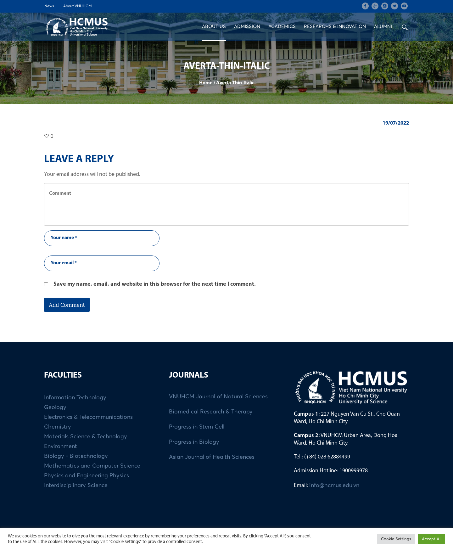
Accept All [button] (431, 539)
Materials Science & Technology (85, 437)
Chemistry (57, 427)
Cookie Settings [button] (396, 539)
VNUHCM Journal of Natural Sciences (218, 397)
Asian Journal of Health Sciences (211, 457)
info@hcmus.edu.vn (334, 485)
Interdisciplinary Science (76, 485)
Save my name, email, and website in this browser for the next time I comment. (154, 284)
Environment (60, 446)
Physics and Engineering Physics (86, 476)
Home (205, 83)
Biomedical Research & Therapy (211, 412)
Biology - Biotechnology (76, 456)
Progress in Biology (194, 442)
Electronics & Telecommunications (88, 417)
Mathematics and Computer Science (92, 466)
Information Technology (75, 398)
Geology (55, 407)
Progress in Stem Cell (196, 427)
